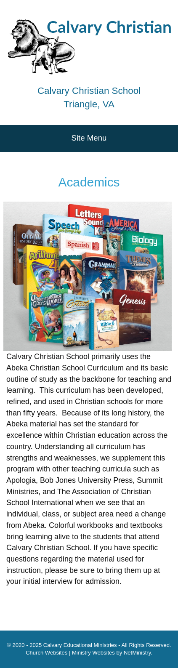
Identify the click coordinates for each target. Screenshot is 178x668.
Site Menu (89, 137)
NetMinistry (137, 652)
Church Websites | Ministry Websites (71, 652)
